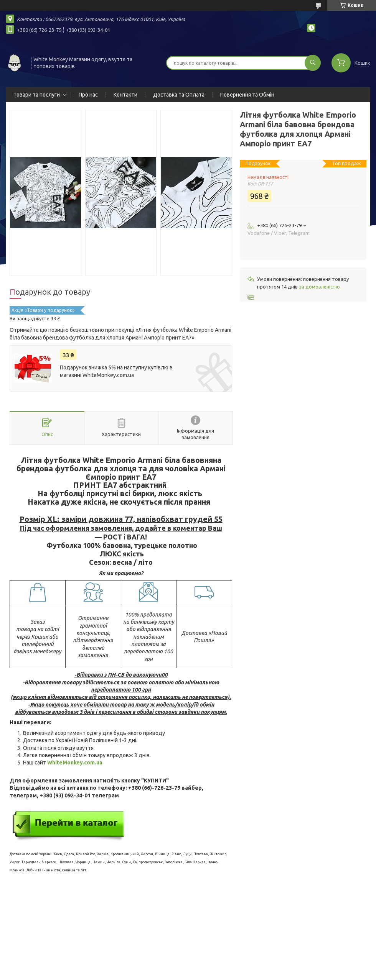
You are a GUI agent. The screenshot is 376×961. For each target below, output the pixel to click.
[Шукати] (313, 63)
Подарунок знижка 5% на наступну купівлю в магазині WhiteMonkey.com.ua (116, 371)
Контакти (125, 94)
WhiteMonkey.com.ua (74, 762)
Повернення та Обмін (247, 94)
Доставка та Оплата (178, 94)
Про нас (88, 94)
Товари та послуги (36, 94)
